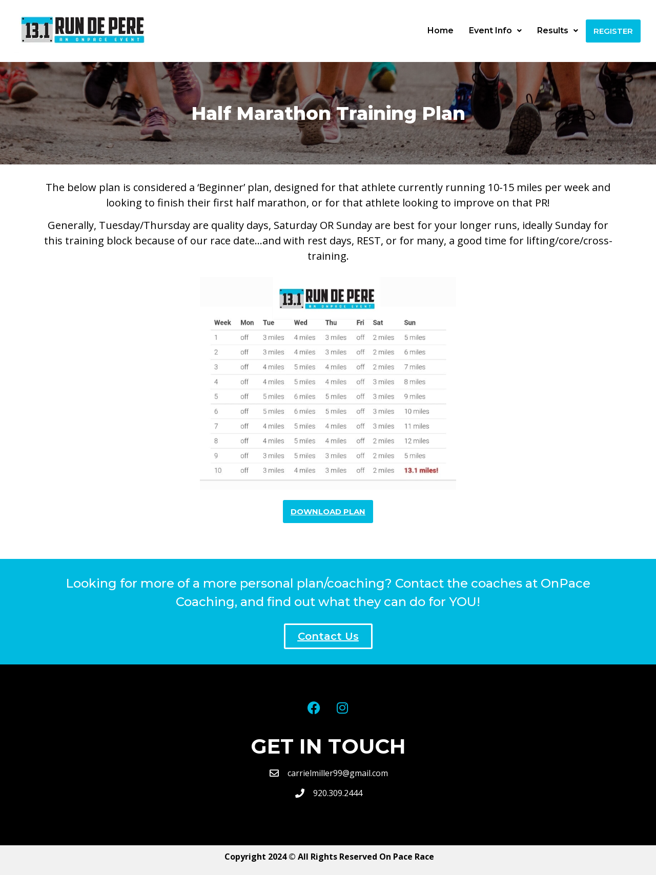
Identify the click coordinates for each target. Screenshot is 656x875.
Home (440, 30)
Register (613, 31)
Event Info (495, 30)
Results (557, 30)
